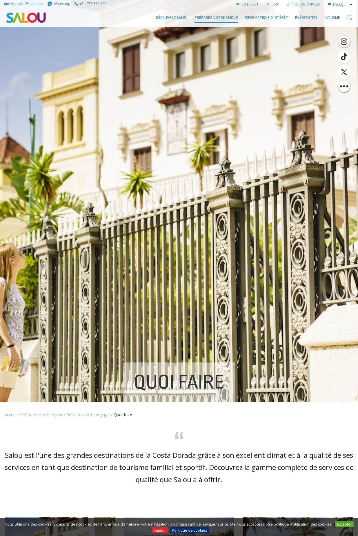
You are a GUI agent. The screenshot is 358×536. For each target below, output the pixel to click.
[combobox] (343, 4)
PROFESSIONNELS (303, 4)
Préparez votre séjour (216, 17)
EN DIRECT (248, 4)
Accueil (10, 415)
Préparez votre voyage (88, 415)
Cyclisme (332, 17)
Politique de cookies (189, 530)
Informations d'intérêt (266, 17)
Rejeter (159, 530)
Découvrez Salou (172, 17)
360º (273, 4)
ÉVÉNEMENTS (306, 17)
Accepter (344, 524)
